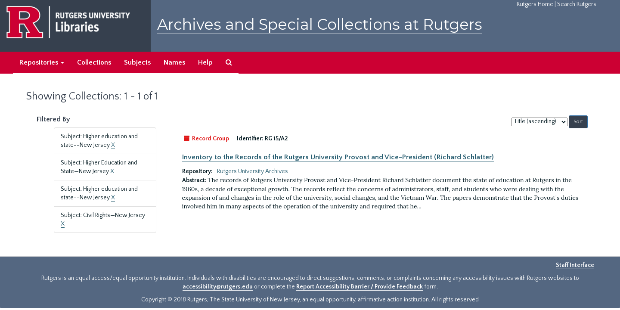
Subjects (137, 62)
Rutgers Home (535, 4)
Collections (94, 62)
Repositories (41, 62)
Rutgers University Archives (252, 171)
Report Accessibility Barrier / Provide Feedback (359, 286)
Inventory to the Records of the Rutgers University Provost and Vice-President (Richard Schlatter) (338, 157)
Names (174, 62)
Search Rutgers (576, 4)
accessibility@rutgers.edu (218, 286)
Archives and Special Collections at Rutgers (319, 24)
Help (205, 62)
